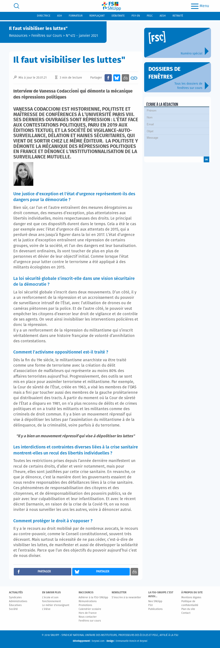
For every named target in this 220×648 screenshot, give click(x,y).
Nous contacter (88, 617)
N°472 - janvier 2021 (82, 36)
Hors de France (88, 613)
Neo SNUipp (155, 601)
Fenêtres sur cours (90, 621)
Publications (155, 609)
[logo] (111, 6)
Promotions (85, 605)
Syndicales (15, 597)
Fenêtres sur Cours (46, 36)
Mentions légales (191, 597)
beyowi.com (98, 641)
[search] (16, 6)
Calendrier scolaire (90, 609)
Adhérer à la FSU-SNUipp (93, 597)
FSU (150, 605)
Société (13, 609)
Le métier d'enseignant (55, 605)
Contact (185, 613)
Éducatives (15, 605)
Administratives (18, 601)
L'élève (46, 609)
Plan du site (188, 609)
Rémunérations (88, 601)
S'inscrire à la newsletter (126, 597)
